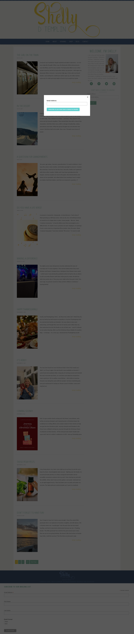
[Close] (89, 95)
